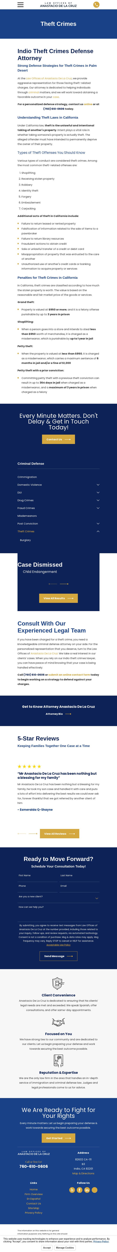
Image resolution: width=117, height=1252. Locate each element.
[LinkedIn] (87, 1190)
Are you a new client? (31, 896)
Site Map (33, 1208)
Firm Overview (34, 1194)
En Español (33, 1199)
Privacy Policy (33, 1213)
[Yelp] (72, 1190)
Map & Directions (83, 1173)
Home (34, 1189)
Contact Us (33, 1203)
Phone (22, 886)
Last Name (66, 875)
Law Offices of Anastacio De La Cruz (49, 78)
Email (64, 886)
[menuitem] (58, 477)
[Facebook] (79, 1190)
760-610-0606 (33, 1166)
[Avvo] (94, 1190)
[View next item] (64, 584)
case (56, 97)
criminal (33, 92)
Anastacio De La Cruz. (44, 653)
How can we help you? (31, 907)
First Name (25, 875)
